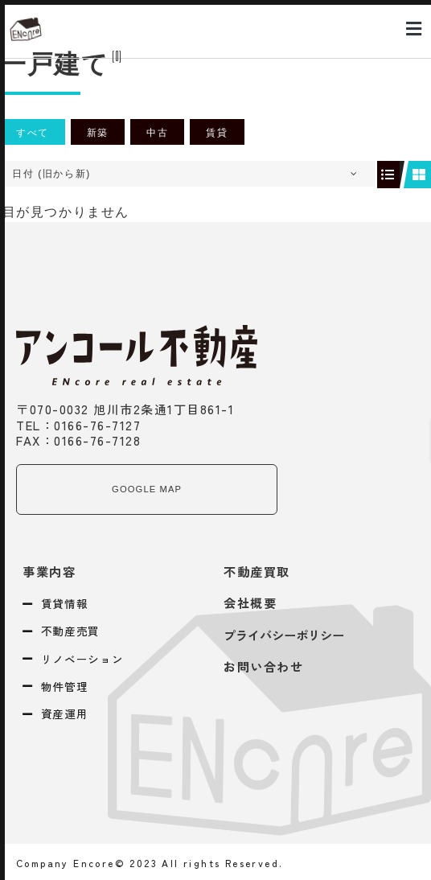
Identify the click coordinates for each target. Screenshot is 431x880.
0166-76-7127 (97, 425)
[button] (414, 29)
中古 (157, 132)
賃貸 (217, 132)
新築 (98, 132)
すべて (32, 132)
